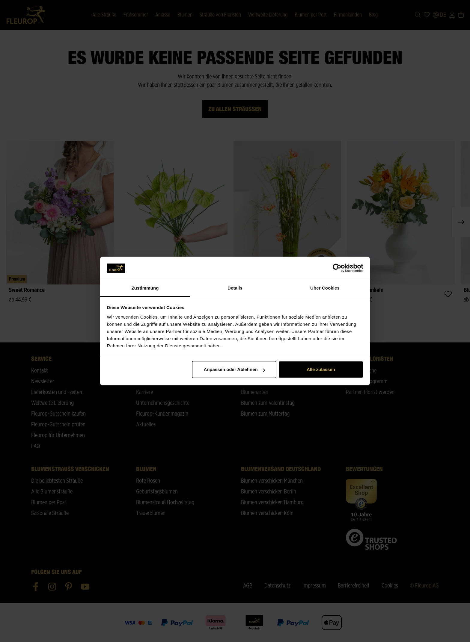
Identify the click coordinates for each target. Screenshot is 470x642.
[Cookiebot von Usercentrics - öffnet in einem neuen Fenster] (337, 268)
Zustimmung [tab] (145, 287)
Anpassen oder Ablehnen (234, 369)
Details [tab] (235, 287)
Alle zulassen (321, 369)
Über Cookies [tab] (325, 287)
